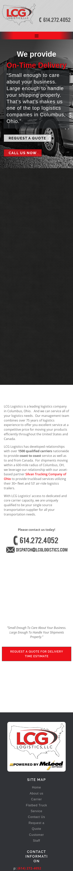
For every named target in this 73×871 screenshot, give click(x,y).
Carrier (36, 733)
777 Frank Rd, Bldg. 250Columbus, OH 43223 (32, 821)
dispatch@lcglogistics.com (39, 812)
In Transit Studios (46, 865)
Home (36, 721)
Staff (36, 774)
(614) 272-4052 (29, 802)
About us (36, 727)
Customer (36, 769)
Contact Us (36, 751)
